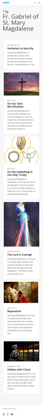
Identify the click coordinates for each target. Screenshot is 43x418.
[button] (39, 3)
